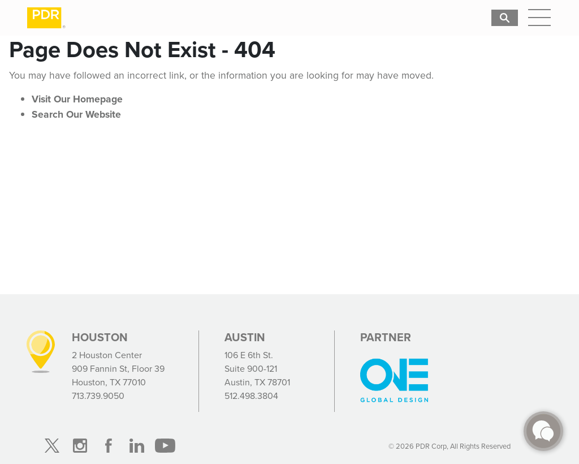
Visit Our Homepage (77, 99)
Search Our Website (76, 114)
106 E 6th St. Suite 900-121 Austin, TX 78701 (257, 369)
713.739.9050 (98, 395)
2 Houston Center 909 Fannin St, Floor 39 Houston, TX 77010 (118, 369)
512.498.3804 (251, 395)
